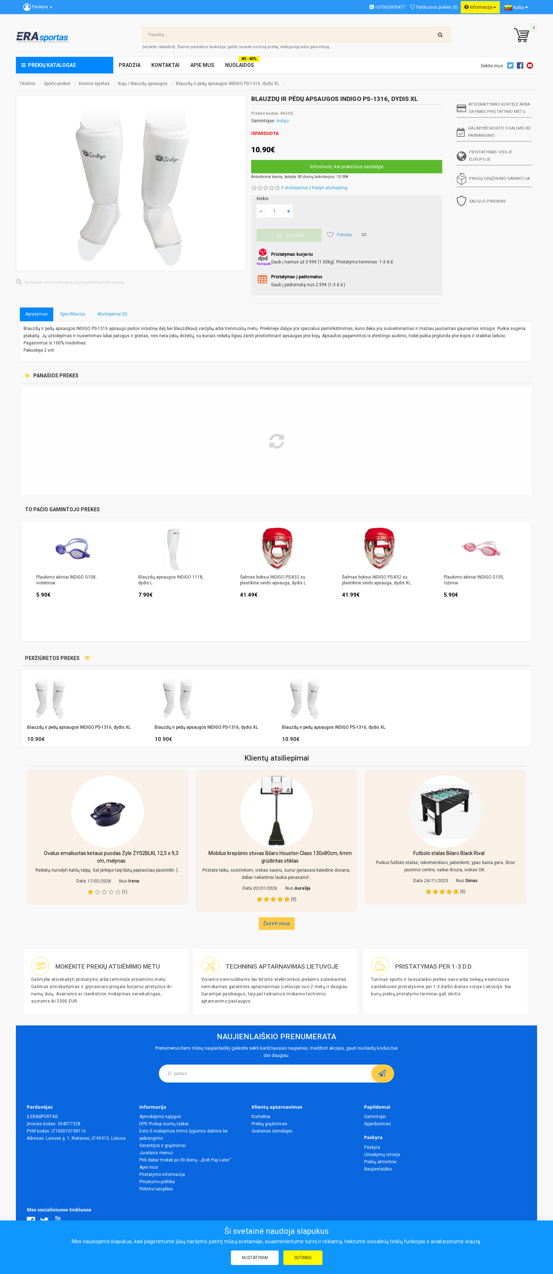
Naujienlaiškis (378, 1169)
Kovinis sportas (94, 83)
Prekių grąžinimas (269, 1123)
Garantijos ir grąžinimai (162, 1145)
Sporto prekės (57, 83)
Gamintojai (375, 1116)
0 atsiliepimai (294, 187)
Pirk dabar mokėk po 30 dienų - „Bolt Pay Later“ (185, 1160)
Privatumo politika (157, 1181)
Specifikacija (72, 314)
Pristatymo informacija (162, 1174)
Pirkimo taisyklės (156, 1189)
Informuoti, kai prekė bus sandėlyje (346, 166)
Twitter (511, 65)
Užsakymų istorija (382, 1154)
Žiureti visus (276, 923)
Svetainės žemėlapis (272, 1131)
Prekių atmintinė (380, 1161)
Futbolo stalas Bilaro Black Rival (449, 853)
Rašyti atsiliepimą (329, 187)
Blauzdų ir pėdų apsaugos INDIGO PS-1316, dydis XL (227, 83)
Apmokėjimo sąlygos (160, 1116)
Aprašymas (36, 314)
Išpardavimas (377, 1123)
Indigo (282, 120)
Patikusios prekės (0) (434, 7)
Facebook (521, 65)
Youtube (531, 65)
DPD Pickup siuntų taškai (164, 1123)
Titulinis (27, 83)
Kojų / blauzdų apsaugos (143, 83)
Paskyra (372, 1147)
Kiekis (263, 198)
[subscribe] (382, 1074)
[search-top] (440, 34)
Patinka (339, 234)
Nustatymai (255, 1257)
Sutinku (303, 1257)
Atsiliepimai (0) (112, 314)
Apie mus (148, 1167)
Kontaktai (261, 1116)
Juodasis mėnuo (156, 1152)
